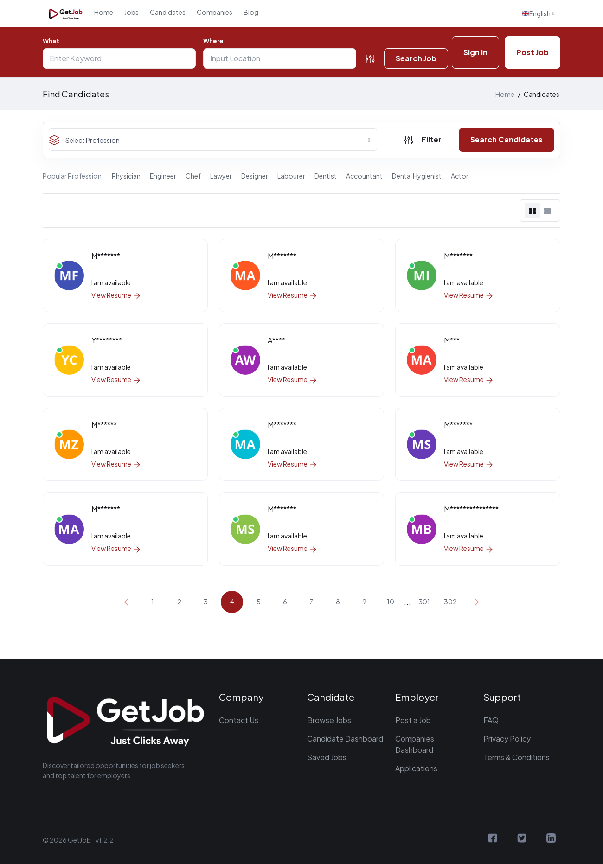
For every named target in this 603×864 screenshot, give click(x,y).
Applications (416, 768)
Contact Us (238, 720)
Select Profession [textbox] (92, 140)
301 (424, 601)
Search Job (416, 58)
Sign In (475, 52)
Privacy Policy (507, 738)
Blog (251, 12)
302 (450, 601)
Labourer (291, 176)
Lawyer (221, 176)
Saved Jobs (326, 757)
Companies (214, 12)
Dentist (325, 176)
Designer (254, 176)
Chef (193, 176)
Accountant (364, 176)
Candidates (168, 12)
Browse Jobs (329, 720)
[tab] (532, 210)
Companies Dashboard (414, 744)
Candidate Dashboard (345, 738)
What (51, 41)
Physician (126, 176)
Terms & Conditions (516, 757)
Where (213, 41)
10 (390, 601)
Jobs (131, 12)
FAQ (491, 720)
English (536, 13)
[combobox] (213, 139)
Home (103, 12)
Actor (459, 176)
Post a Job (413, 720)
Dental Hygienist (417, 176)
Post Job (532, 52)
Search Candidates (506, 139)
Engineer (163, 176)
